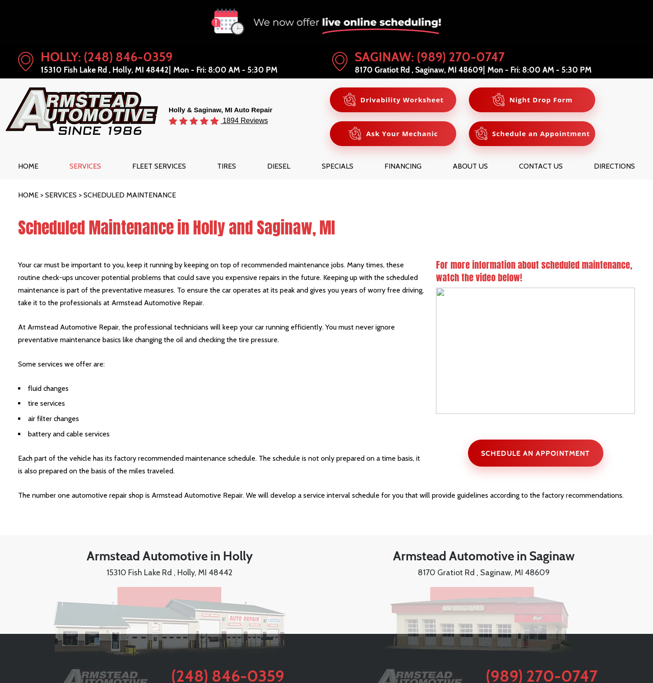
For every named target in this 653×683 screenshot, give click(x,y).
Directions (614, 166)
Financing (402, 166)
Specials (337, 166)
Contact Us (541, 166)
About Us (470, 166)
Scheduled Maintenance (129, 195)
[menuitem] (28, 166)
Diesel (278, 166)
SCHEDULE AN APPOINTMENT (535, 453)
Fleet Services (159, 166)
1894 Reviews (244, 120)
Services (85, 166)
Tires (226, 166)
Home (28, 166)
